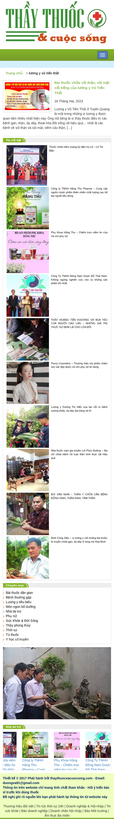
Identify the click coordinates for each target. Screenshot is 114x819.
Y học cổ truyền (17, 639)
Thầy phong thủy (18, 625)
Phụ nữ (11, 616)
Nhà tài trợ (13, 611)
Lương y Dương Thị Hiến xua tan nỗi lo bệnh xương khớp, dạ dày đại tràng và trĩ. (57, 426)
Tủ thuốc (12, 635)
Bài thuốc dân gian (19, 593)
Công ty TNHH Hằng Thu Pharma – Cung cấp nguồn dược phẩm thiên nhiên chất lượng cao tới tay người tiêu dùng (57, 208)
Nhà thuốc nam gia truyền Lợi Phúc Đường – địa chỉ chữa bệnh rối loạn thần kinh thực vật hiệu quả (57, 470)
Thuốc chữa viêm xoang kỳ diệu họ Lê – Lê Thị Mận (55, 165)
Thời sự (11, 630)
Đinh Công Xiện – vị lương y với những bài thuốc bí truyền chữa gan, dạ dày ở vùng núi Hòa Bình (57, 557)
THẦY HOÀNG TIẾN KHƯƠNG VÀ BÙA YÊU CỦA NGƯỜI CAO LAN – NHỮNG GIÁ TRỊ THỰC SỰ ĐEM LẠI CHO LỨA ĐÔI (57, 339)
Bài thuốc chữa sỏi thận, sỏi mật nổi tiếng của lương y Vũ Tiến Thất (81, 88)
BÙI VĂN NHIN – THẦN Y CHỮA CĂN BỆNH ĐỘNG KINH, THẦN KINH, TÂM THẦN (57, 514)
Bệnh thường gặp (18, 597)
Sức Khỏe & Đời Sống (22, 621)
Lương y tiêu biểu (18, 602)
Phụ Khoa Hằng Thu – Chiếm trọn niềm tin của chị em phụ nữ (57, 252)
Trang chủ (14, 73)
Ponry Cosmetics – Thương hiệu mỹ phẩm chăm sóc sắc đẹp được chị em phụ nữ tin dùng (57, 383)
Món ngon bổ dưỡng (20, 607)
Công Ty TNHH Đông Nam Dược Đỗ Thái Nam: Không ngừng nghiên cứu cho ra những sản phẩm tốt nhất (57, 295)
